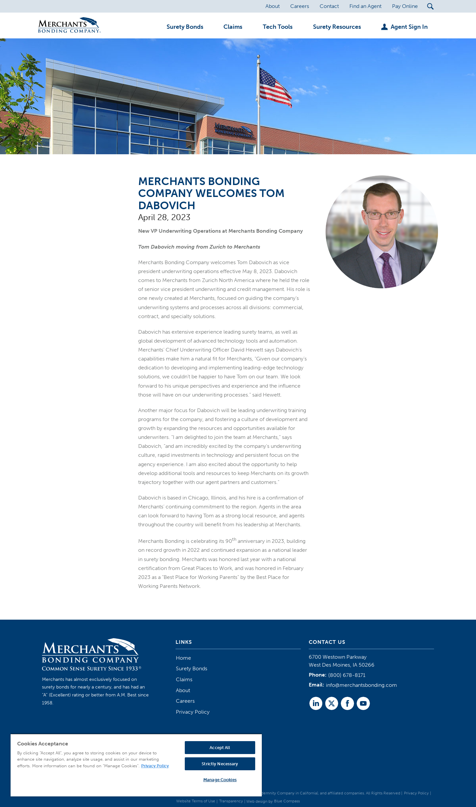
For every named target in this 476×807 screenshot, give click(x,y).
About (183, 690)
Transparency (231, 801)
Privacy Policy (193, 712)
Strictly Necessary (220, 763)
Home (183, 658)
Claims (184, 679)
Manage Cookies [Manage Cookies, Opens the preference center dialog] (220, 779)
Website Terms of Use (195, 801)
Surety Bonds (191, 668)
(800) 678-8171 (346, 675)
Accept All (220, 747)
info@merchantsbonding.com (361, 685)
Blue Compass (287, 801)
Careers (185, 701)
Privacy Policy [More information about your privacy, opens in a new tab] (155, 765)
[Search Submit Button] (430, 6)
